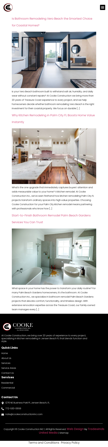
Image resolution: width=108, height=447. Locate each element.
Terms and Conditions (43, 443)
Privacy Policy (70, 443)
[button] (102, 7)
